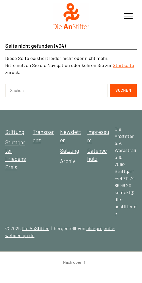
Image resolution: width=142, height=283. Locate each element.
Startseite (123, 65)
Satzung (69, 150)
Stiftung (14, 131)
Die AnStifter (35, 228)
